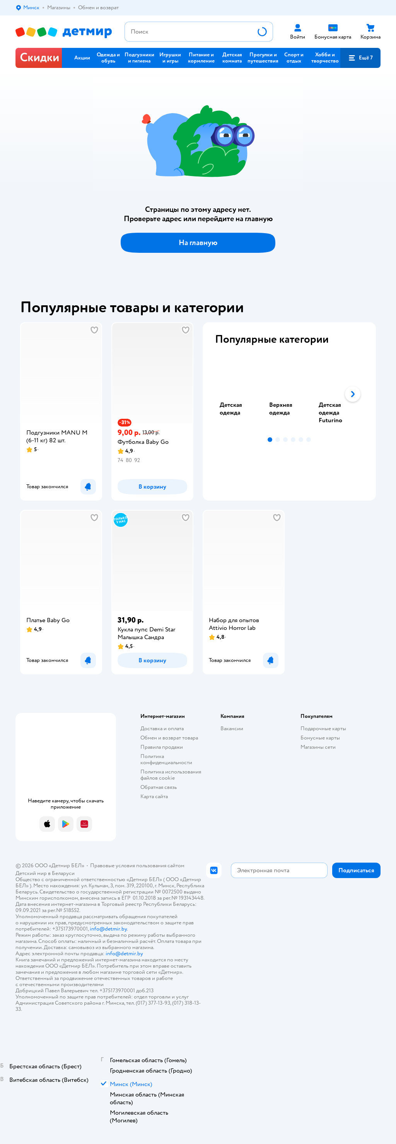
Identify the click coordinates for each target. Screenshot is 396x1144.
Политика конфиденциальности (166, 759)
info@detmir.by (108, 929)
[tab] (240, 394)
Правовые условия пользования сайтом (137, 865)
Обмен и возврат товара (169, 737)
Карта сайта (154, 796)
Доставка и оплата (162, 728)
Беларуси (63, 873)
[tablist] (289, 394)
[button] (360, 58)
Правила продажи (161, 747)
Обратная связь (158, 787)
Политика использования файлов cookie (170, 774)
